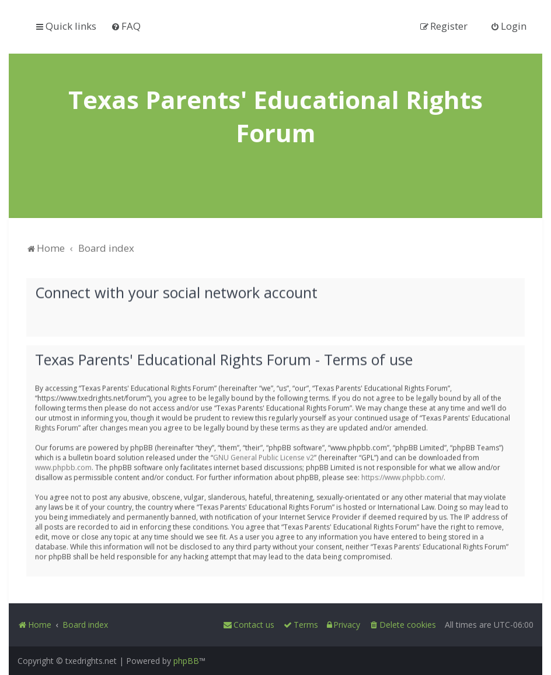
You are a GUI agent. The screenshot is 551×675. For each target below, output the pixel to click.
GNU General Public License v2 (263, 457)
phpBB (186, 660)
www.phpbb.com (63, 467)
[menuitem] (126, 26)
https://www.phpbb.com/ (402, 476)
